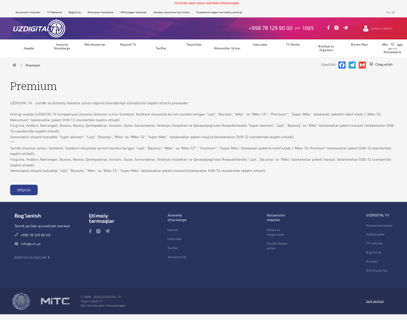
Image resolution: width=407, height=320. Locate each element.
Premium (33, 65)
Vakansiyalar (375, 234)
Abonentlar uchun (227, 48)
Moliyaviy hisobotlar (101, 12)
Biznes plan (359, 44)
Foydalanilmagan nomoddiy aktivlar (219, 12)
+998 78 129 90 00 (270, 28)
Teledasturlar (177, 257)
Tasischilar (194, 44)
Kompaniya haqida (379, 225)
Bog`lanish (75, 12)
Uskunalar (260, 44)
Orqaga (24, 190)
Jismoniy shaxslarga (62, 46)
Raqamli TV (128, 44)
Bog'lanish (373, 252)
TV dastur (293, 44)
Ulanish (172, 230)
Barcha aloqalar (32, 257)
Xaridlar (372, 261)
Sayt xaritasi (375, 301)
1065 (308, 28)
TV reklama (374, 243)
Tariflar (161, 48)
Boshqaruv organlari (326, 48)
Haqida (29, 48)
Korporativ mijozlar (28, 12)
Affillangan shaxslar (134, 12)
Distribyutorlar (95, 44)
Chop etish (381, 64)
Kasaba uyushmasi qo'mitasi (171, 12)
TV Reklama (54, 12)
